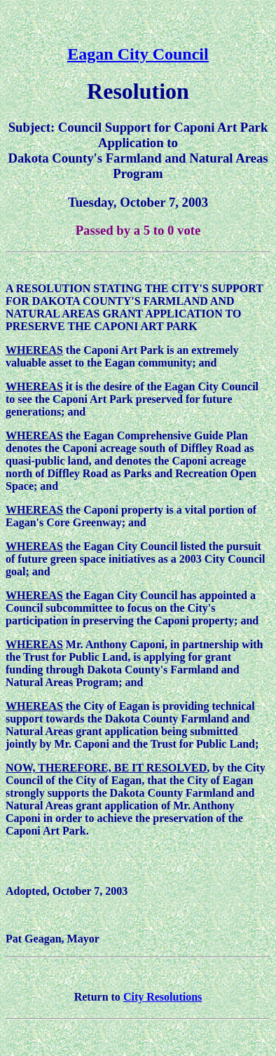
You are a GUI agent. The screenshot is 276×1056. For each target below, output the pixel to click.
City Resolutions (162, 997)
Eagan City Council (137, 54)
